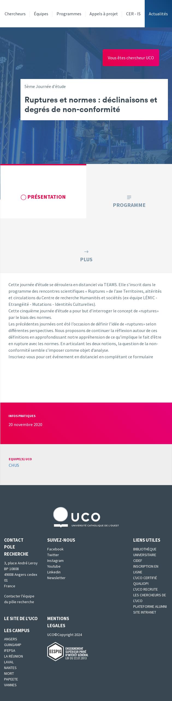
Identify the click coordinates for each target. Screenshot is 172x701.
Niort (9, 673)
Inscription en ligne (145, 569)
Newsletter (56, 577)
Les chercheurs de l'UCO (149, 598)
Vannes (10, 684)
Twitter (53, 554)
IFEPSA (9, 650)
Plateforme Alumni (150, 606)
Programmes (69, 13)
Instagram (55, 560)
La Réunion (13, 656)
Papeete (11, 679)
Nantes (10, 667)
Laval (9, 661)
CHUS (14, 465)
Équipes (41, 13)
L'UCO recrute (145, 589)
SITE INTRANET (144, 612)
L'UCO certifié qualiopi (145, 580)
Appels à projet (104, 13)
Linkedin (54, 572)
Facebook (55, 549)
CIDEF (137, 560)
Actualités (158, 13)
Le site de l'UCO (21, 618)
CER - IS (133, 13)
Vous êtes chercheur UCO (131, 57)
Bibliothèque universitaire (144, 552)
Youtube (54, 566)
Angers (10, 639)
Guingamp (12, 644)
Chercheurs (15, 13)
